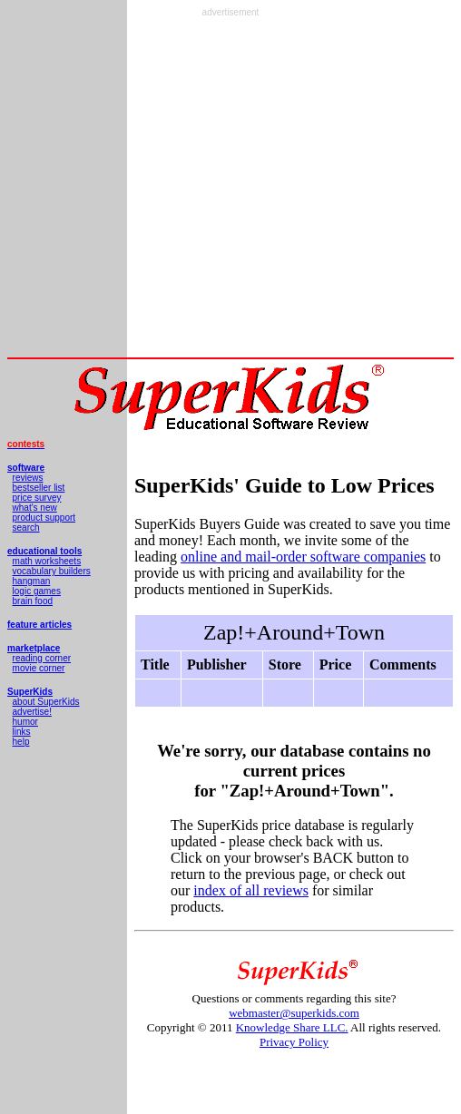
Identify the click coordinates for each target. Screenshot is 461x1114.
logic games (37, 591)
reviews (28, 478)
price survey (37, 498)
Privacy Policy (294, 1042)
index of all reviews (251, 890)
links (22, 732)
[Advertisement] (227, 187)
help (21, 742)
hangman (32, 581)
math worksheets (47, 561)
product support (44, 518)
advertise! (32, 712)
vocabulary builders (52, 571)
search (26, 528)
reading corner (42, 658)
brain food (33, 601)
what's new (35, 508)
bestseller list (39, 488)
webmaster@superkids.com (294, 1013)
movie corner (39, 668)
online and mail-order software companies (303, 556)
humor (25, 722)
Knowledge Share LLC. (292, 1027)
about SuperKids (46, 702)
